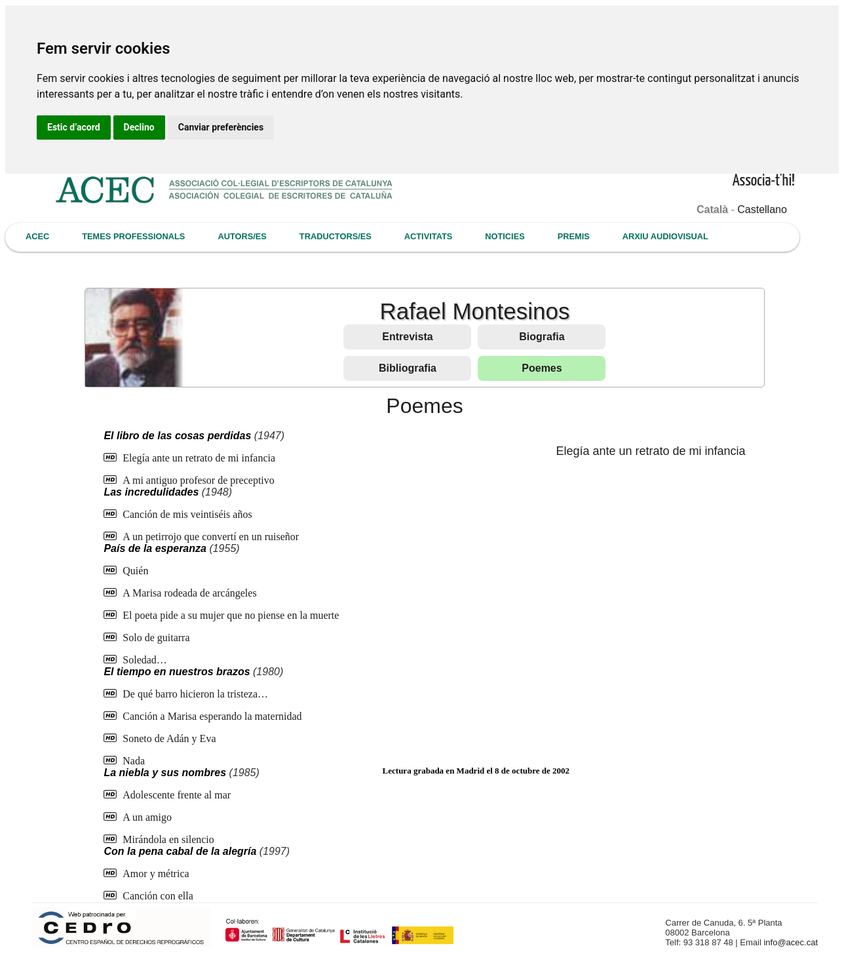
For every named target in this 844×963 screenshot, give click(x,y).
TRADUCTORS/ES (335, 236)
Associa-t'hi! (764, 181)
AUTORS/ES (242, 236)
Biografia (541, 336)
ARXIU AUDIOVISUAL (665, 236)
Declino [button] (139, 127)
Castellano (762, 209)
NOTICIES (504, 236)
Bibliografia (407, 368)
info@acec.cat (790, 942)
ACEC (37, 236)
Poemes (542, 368)
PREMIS (574, 236)
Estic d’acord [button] (73, 127)
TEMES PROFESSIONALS (133, 236)
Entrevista (407, 336)
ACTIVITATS (428, 236)
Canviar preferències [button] (220, 127)
